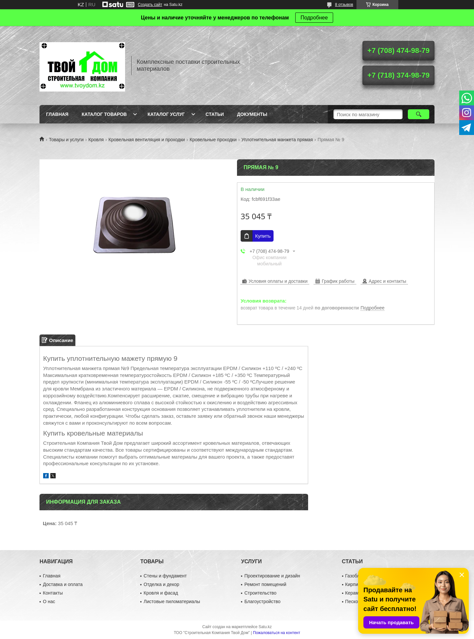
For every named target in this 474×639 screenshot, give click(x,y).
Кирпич (352, 584)
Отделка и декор (161, 584)
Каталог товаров (104, 114)
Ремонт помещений (265, 584)
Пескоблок (356, 601)
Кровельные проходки (213, 139)
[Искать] (418, 114)
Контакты (53, 593)
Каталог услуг (166, 114)
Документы (252, 114)
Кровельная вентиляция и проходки (147, 139)
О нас (49, 601)
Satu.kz (265, 627)
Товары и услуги (66, 139)
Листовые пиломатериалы (172, 601)
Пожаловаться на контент (276, 632)
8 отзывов (344, 4)
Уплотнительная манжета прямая (277, 139)
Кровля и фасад (161, 593)
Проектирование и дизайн (272, 575)
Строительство (260, 593)
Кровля (96, 139)
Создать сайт (150, 4)
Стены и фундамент (165, 575)
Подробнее (314, 17)
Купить (263, 236)
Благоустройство (262, 601)
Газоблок (354, 575)
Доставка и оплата (63, 584)
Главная (57, 114)
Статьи (215, 114)
